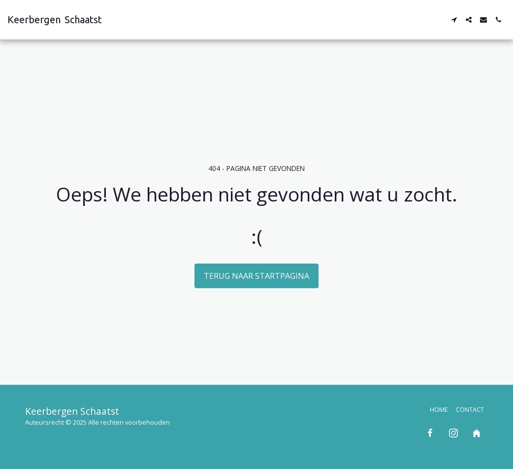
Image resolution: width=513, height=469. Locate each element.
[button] (454, 19)
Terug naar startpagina (256, 275)
